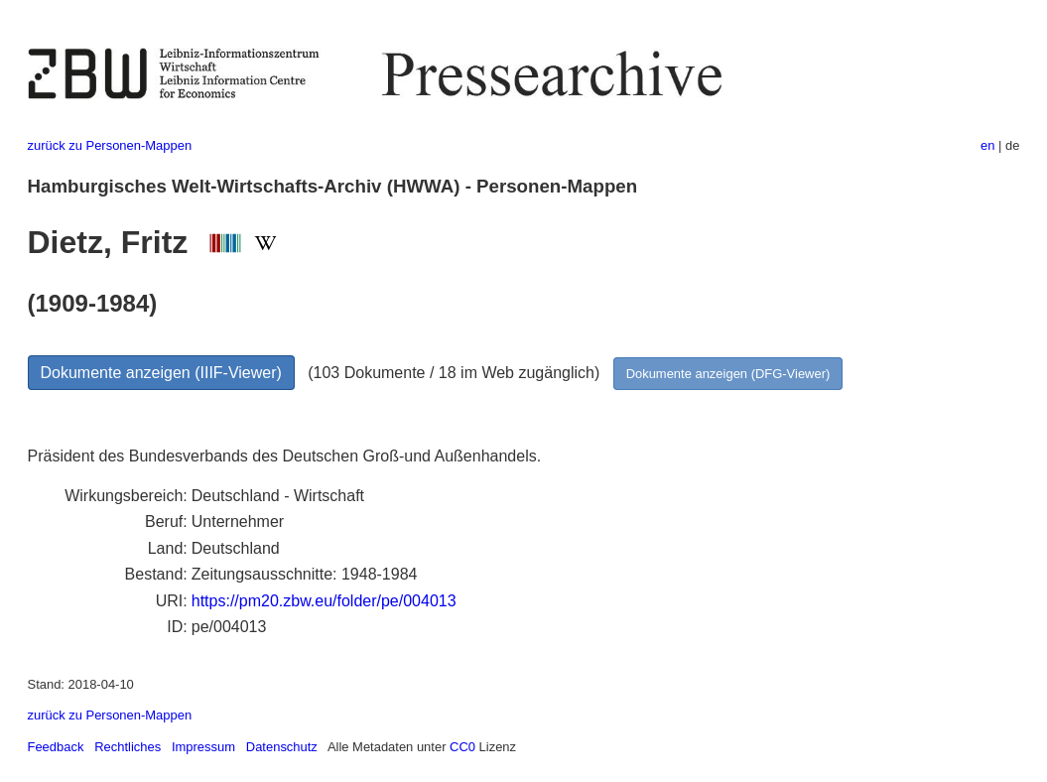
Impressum (203, 746)
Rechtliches (127, 746)
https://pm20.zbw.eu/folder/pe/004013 (324, 600)
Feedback (56, 746)
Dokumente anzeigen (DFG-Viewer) (728, 373)
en (987, 145)
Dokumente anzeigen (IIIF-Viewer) (161, 372)
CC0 (462, 746)
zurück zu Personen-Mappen (110, 145)
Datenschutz (282, 746)
